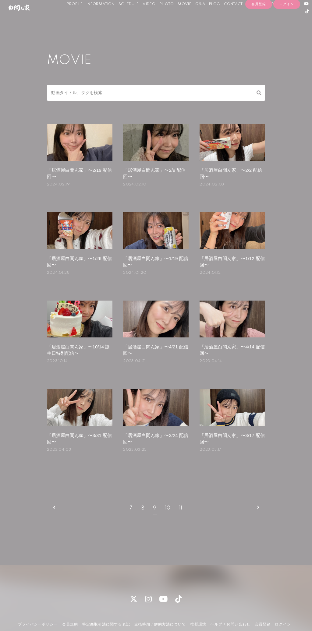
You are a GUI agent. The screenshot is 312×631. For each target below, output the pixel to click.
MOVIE (184, 18)
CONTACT (233, 18)
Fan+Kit (166, 615)
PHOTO (166, 18)
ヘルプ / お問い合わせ (230, 599)
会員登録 (258, 35)
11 (181, 482)
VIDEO (149, 18)
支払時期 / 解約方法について (160, 599)
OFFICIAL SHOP (261, 18)
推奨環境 (198, 599)
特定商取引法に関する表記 (106, 599)
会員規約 (70, 599)
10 (168, 482)
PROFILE (74, 18)
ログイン (286, 35)
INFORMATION (101, 18)
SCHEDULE (128, 18)
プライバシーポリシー (38, 599)
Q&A (200, 18)
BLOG (214, 18)
